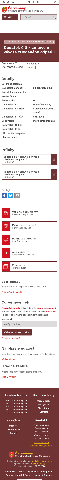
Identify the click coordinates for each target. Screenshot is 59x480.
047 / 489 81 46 (41, 432)
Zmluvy (31, 57)
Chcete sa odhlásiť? (11, 327)
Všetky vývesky (9, 366)
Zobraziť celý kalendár (12, 281)
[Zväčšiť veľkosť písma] (38, 2)
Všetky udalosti (9, 348)
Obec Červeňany (37, 453)
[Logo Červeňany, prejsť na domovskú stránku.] (29, 9)
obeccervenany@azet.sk (41, 435)
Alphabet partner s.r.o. (42, 450)
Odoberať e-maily (16, 321)
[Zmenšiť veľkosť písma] (34, 2)
